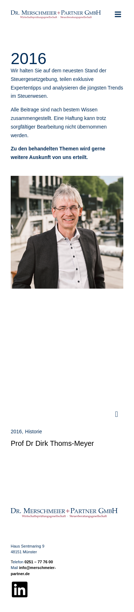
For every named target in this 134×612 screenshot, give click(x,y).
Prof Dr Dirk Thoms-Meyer (52, 443)
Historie (33, 431)
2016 (16, 431)
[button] (118, 14)
